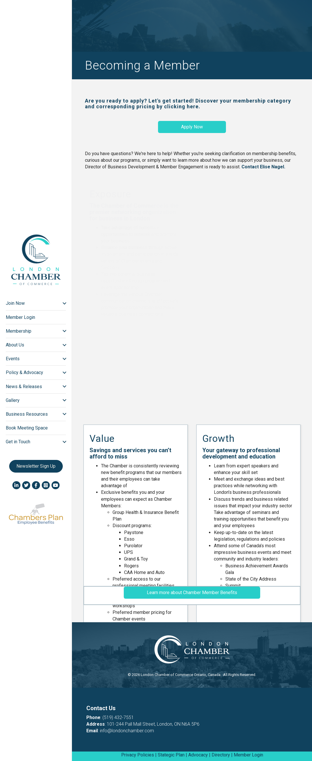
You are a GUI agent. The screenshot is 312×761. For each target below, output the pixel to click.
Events (12, 358)
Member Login (19, 317)
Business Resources (26, 414)
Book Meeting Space (26, 428)
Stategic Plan (171, 755)
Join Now (14, 303)
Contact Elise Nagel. (263, 166)
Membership (18, 331)
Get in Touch (17, 441)
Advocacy (198, 755)
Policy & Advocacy (23, 372)
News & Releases (23, 386)
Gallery (12, 400)
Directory (221, 755)
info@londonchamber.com (127, 730)
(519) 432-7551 (118, 717)
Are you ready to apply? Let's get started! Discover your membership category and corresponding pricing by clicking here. (188, 103)
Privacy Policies (137, 755)
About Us (14, 345)
